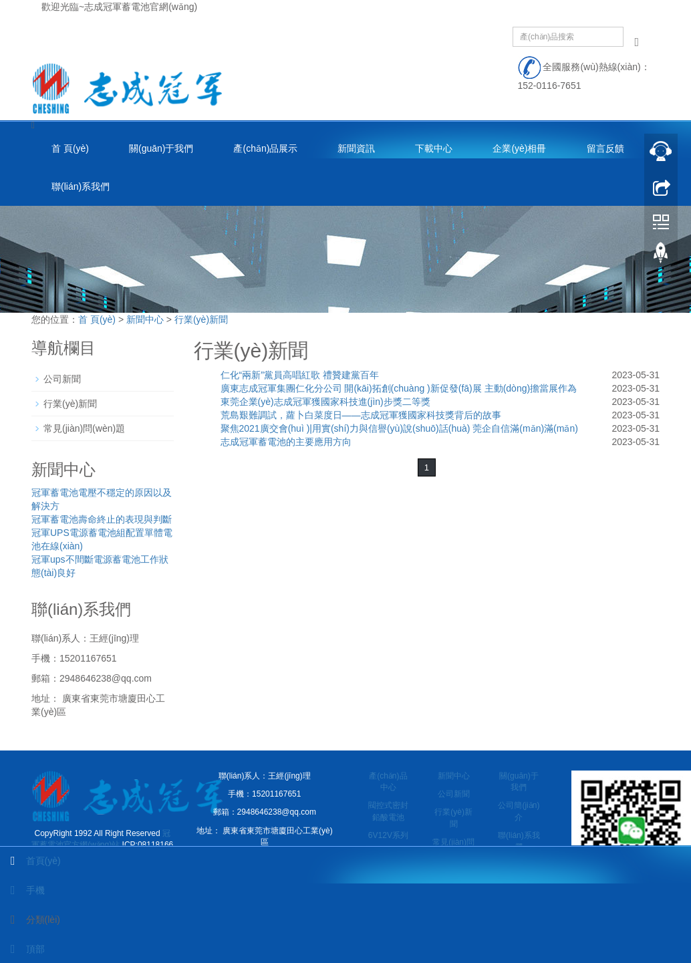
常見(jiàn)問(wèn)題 (84, 428)
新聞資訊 (356, 148)
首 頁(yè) (70, 148)
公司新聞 (62, 379)
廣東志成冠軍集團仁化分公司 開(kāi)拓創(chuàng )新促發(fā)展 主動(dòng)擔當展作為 (399, 388)
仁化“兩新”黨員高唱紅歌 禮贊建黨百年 (300, 375)
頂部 (22, 949)
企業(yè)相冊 (519, 148)
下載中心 (433, 148)
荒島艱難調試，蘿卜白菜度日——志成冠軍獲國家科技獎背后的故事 (361, 415)
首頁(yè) (30, 860)
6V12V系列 (388, 835)
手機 (22, 890)
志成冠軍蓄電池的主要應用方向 (286, 441)
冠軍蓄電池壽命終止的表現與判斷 (101, 519)
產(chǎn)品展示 (265, 148)
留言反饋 (605, 148)
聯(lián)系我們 (80, 186)
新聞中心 (145, 319)
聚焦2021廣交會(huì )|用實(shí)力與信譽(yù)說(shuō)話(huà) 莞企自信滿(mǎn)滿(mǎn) (399, 428)
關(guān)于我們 (161, 148)
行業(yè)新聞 (201, 319)
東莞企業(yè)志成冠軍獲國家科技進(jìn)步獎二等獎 (325, 401)
